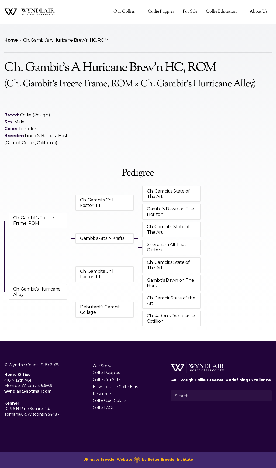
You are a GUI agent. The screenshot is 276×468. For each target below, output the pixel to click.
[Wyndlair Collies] (29, 12)
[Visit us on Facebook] (7, 426)
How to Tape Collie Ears (115, 386)
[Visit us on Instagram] (16, 426)
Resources (102, 393)
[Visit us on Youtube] (25, 426)
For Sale (190, 12)
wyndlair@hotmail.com (27, 391)
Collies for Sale (106, 379)
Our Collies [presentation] (124, 12)
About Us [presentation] (258, 12)
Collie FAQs (103, 407)
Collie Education (221, 12)
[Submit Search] (265, 395)
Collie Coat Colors (109, 400)
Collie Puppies (161, 12)
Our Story (102, 365)
